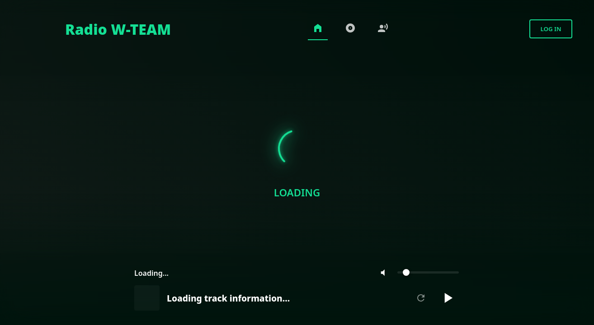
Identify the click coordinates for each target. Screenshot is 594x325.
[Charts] (350, 29)
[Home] (96, 28)
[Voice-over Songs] (382, 29)
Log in (550, 29)
